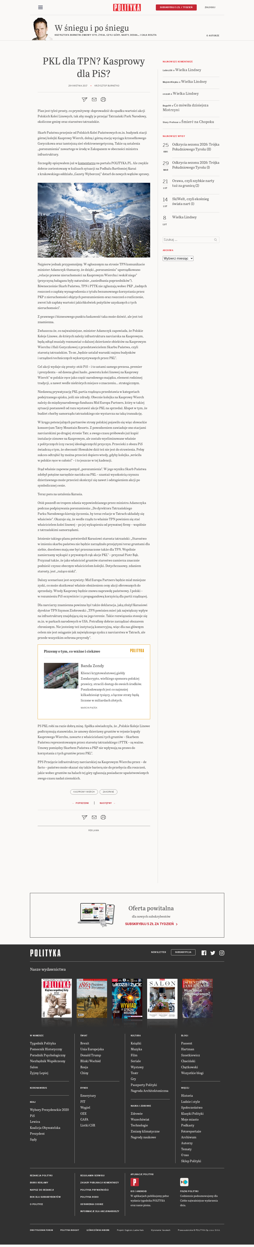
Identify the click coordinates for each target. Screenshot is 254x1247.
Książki (136, 1044)
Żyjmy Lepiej (39, 1074)
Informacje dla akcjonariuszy (99, 1212)
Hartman (187, 1050)
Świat (83, 1037)
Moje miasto (190, 1120)
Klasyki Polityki (192, 1114)
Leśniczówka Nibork (98, 1231)
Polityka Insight (69, 1231)
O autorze (212, 37)
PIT (82, 1102)
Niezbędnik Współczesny (47, 1062)
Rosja (84, 1068)
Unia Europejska (92, 1050)
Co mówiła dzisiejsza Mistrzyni (186, 108)
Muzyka (136, 1050)
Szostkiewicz (190, 1056)
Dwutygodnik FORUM (41, 1231)
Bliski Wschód (90, 1062)
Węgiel (85, 1108)
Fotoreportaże (191, 1132)
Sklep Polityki (191, 1162)
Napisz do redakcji (42, 1191)
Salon (34, 1068)
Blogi (184, 1037)
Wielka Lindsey (188, 70)
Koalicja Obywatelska (45, 1128)
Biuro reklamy (39, 1184)
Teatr (134, 1074)
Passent (186, 1044)
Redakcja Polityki (41, 1177)
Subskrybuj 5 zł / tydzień (176, 7)
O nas (185, 1156)
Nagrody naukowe (143, 1138)
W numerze (37, 1037)
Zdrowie (137, 1114)
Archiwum (188, 1138)
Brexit (84, 1044)
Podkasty (187, 1126)
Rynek (84, 1089)
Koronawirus (38, 1089)
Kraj (33, 1103)
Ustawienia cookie (91, 1205)
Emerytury (88, 1096)
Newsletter (158, 953)
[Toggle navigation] (40, 7)
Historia (187, 1096)
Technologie (139, 1126)
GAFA (84, 1120)
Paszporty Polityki (144, 1086)
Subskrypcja (183, 953)
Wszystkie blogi (192, 1074)
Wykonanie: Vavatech (160, 1231)
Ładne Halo (138, 1231)
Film (134, 1056)
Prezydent (37, 1134)
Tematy (186, 1150)
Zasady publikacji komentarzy (99, 1184)
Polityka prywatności (94, 1191)
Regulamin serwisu (92, 1177)
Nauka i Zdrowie (141, 1107)
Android (141, 1192)
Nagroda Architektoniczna (149, 1091)
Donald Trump (90, 1056)
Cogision (129, 1231)
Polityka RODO (89, 1198)
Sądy (33, 1140)
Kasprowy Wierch (84, 793)
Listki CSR (87, 1126)
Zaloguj (210, 7)
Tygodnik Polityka (43, 1044)
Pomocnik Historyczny (46, 1050)
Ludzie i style (190, 1102)
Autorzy (187, 1144)
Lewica (35, 1122)
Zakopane (108, 793)
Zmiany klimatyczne (145, 1132)
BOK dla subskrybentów (45, 1198)
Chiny (84, 1074)
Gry (133, 1080)
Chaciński (188, 1062)
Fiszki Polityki (189, 1192)
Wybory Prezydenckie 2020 (49, 1110)
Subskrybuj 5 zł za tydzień (149, 925)
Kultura (136, 1037)
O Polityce (36, 1205)
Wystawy (137, 1068)
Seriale (136, 1062)
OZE (83, 1114)
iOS (133, 1192)
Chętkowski (189, 1068)
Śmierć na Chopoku (197, 122)
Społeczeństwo (191, 1108)
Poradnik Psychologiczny (48, 1056)
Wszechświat (140, 1120)
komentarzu (87, 164)
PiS (32, 1117)
